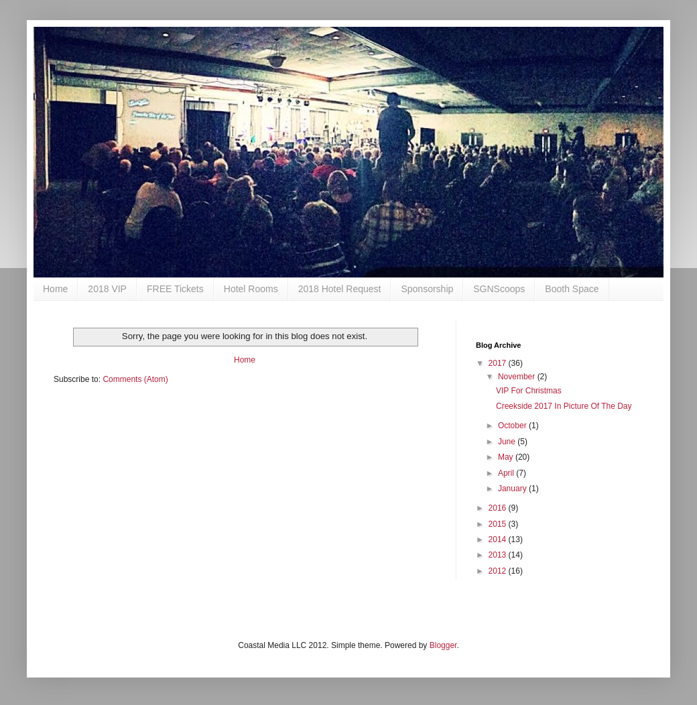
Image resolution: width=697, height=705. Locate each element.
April (507, 473)
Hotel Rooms (251, 288)
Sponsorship (427, 288)
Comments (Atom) (135, 379)
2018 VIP (107, 288)
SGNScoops (499, 288)
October (513, 425)
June (507, 441)
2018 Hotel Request (339, 288)
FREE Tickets (175, 288)
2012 (499, 571)
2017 (499, 363)
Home (55, 288)
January (513, 488)
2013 (499, 555)
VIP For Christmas (529, 390)
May (506, 457)
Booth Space (571, 288)
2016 (499, 508)
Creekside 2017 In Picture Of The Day (564, 406)
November (517, 376)
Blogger (443, 645)
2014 (499, 539)
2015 (499, 524)
